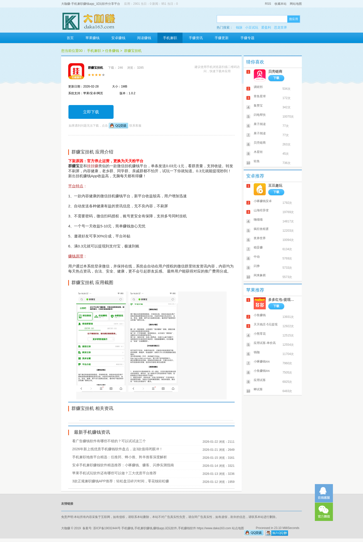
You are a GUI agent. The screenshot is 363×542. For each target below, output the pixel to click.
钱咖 (257, 352)
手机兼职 (170, 38)
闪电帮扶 (260, 115)
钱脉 (239, 27)
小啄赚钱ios (261, 361)
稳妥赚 (258, 247)
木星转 (258, 152)
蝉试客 (258, 389)
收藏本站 (281, 4)
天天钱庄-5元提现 (266, 324)
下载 (276, 78)
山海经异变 (261, 210)
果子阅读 (260, 124)
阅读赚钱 (144, 38)
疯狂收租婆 (261, 229)
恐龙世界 (280, 27)
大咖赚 (65, 528)
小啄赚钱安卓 (263, 201)
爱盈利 (266, 27)
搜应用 (293, 19)
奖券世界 (260, 238)
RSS (268, 4)
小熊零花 (260, 333)
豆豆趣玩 (275, 186)
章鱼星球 (260, 96)
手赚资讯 (196, 38)
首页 (70, 38)
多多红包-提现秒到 (282, 300)
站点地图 (238, 528)
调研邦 (258, 87)
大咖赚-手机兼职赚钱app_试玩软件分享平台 (90, 4)
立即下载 (91, 112)
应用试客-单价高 (265, 343)
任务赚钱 (112, 51)
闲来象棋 (260, 275)
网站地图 (296, 4)
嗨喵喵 (258, 219)
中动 (257, 256)
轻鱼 (257, 161)
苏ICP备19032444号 (107, 528)
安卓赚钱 (118, 38)
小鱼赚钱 (260, 315)
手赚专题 (247, 38)
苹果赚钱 (92, 38)
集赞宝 (258, 105)
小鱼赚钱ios (261, 371)
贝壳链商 (275, 71)
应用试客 (260, 380)
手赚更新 (222, 38)
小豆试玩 (251, 27)
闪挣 (257, 266)
